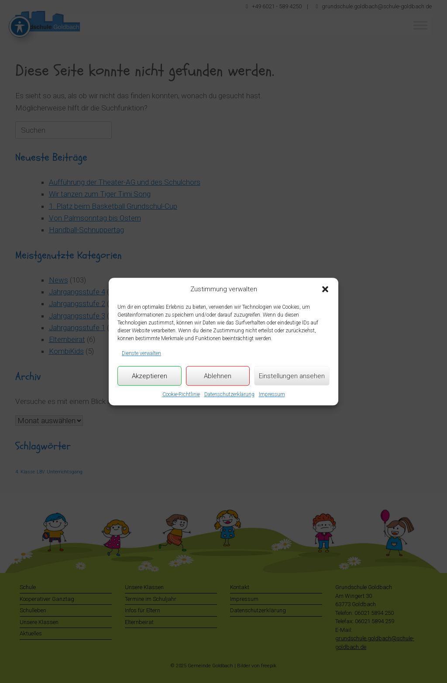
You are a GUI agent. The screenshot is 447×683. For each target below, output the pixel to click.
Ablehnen (217, 376)
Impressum (272, 394)
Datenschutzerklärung (229, 394)
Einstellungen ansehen (292, 376)
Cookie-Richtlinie (181, 394)
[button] (325, 289)
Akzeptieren (149, 376)
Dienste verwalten (141, 353)
